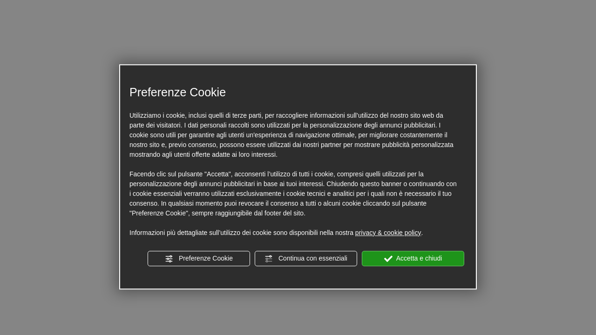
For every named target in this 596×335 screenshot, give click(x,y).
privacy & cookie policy (388, 232)
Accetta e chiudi (413, 259)
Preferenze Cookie (199, 259)
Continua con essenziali (305, 259)
